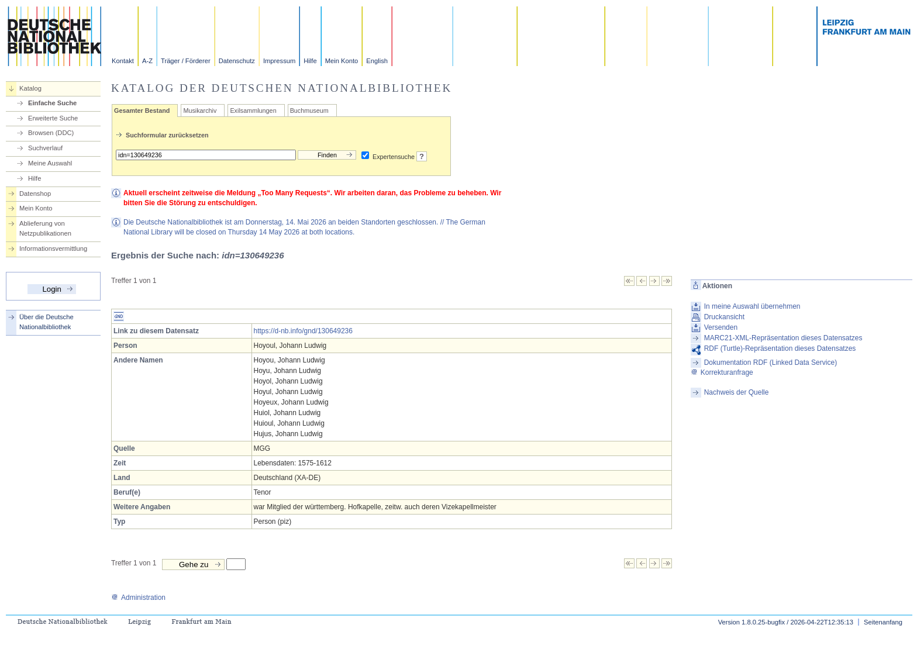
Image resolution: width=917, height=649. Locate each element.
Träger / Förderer (186, 60)
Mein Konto (341, 60)
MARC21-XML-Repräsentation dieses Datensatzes (783, 338)
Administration (138, 597)
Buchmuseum (309, 110)
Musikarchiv (199, 110)
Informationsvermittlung (53, 248)
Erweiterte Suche (53, 118)
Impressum (279, 60)
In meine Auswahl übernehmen (752, 306)
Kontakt (123, 60)
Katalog (30, 88)
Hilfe (310, 60)
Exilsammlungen (253, 110)
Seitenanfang (883, 622)
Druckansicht (724, 317)
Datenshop (35, 193)
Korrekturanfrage (722, 372)
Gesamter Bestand (142, 110)
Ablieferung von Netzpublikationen (45, 228)
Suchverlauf (45, 147)
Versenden (720, 327)
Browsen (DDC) (51, 132)
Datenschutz (237, 60)
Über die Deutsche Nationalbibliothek (46, 321)
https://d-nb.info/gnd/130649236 (303, 331)
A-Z (147, 60)
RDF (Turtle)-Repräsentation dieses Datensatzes (780, 348)
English (377, 60)
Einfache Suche (52, 102)
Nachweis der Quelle (736, 392)
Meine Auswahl (50, 163)
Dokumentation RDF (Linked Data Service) (770, 362)
